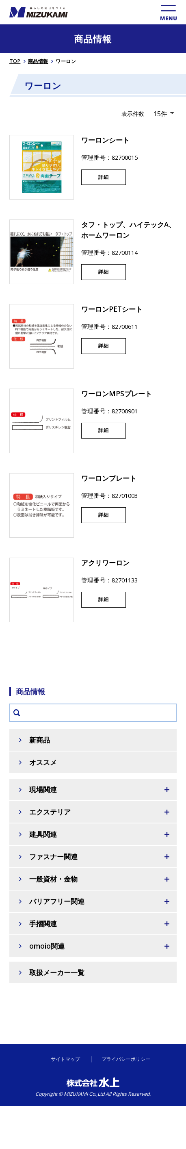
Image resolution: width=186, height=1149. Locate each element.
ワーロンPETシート (112, 309)
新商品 (39, 740)
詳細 (103, 177)
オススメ (43, 762)
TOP (15, 61)
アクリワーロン (105, 562)
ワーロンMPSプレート (116, 393)
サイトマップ (65, 1059)
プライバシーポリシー (126, 1059)
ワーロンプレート (108, 478)
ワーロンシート (105, 140)
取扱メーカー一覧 (56, 972)
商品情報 (38, 61)
